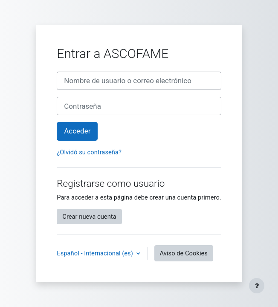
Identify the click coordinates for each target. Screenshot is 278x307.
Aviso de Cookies (184, 253)
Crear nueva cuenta (89, 216)
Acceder (77, 131)
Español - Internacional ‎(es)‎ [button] (95, 253)
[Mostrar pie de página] (256, 285)
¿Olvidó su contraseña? (89, 152)
